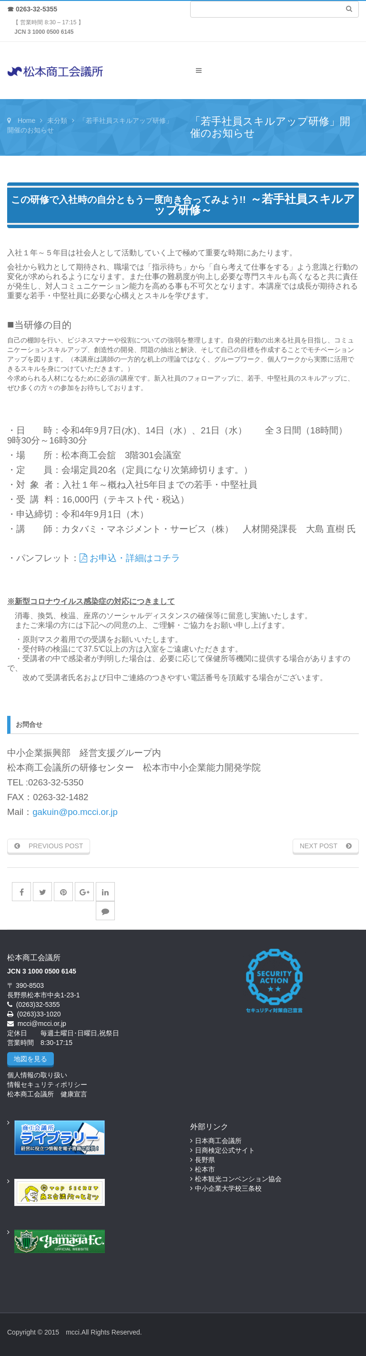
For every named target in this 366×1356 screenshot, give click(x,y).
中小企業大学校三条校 (228, 1188)
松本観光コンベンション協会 (238, 1179)
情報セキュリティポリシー (47, 1084)
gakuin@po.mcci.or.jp (75, 812)
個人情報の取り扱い (37, 1075)
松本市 (205, 1169)
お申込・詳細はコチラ (130, 558)
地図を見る (30, 1059)
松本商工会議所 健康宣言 (47, 1094)
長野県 (205, 1160)
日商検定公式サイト (225, 1150)
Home (26, 120)
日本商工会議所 (218, 1141)
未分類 (57, 120)
